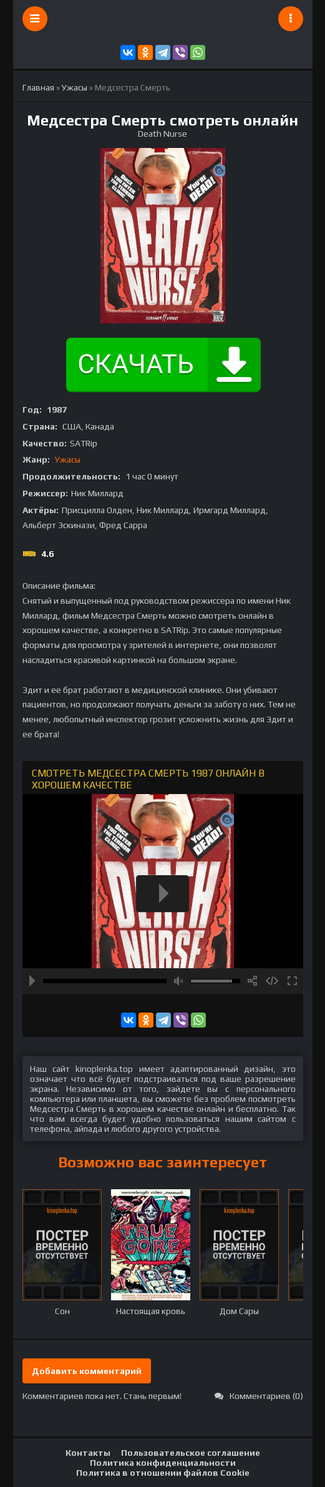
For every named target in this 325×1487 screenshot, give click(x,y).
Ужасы (67, 459)
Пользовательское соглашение (190, 1453)
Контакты (87, 1453)
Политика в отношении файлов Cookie (163, 1473)
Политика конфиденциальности (163, 1463)
